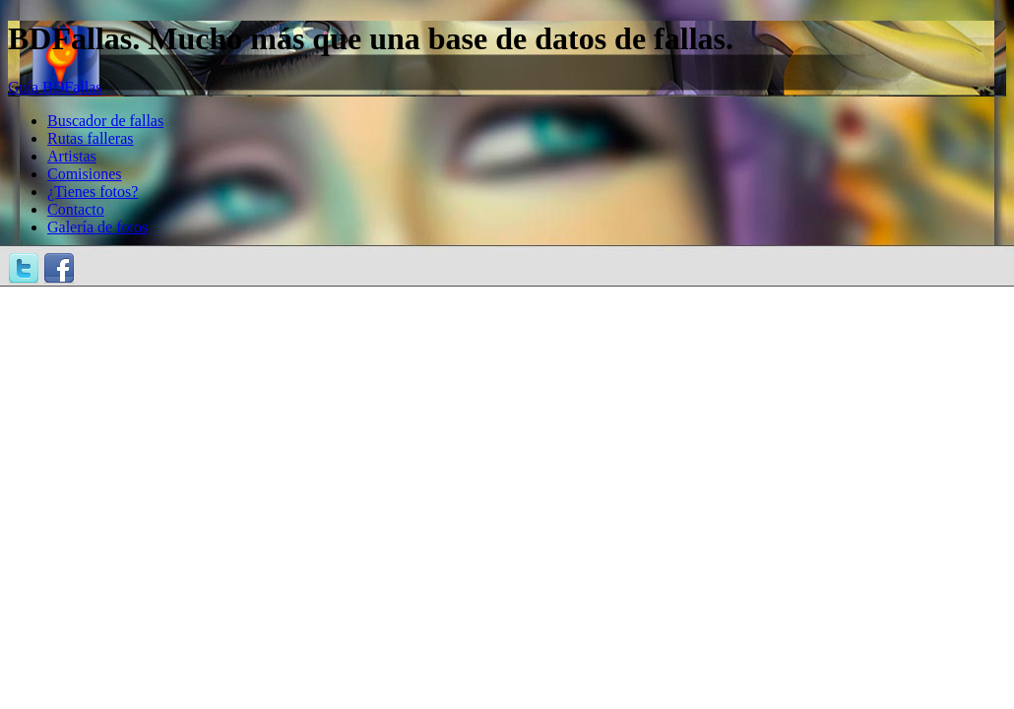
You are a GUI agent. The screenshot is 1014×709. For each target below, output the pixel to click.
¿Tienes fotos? (92, 191)
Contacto (75, 209)
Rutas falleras (90, 138)
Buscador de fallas (105, 120)
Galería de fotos (97, 227)
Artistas (71, 156)
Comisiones (84, 173)
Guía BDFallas (55, 87)
